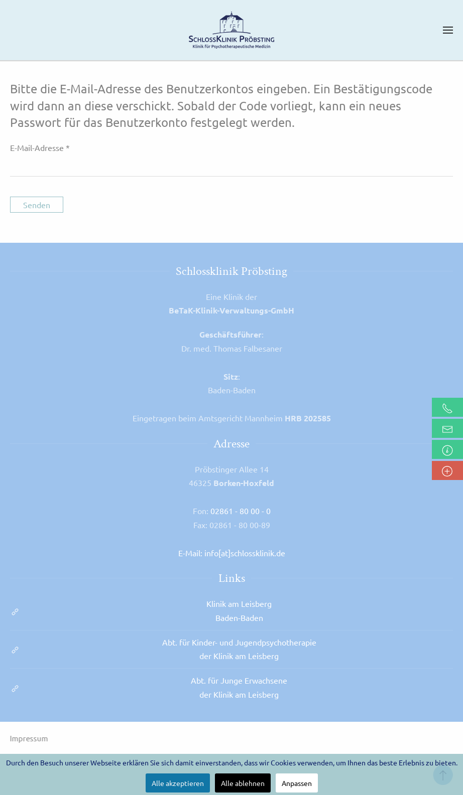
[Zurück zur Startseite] (231, 30)
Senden (36, 205)
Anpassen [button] (297, 782)
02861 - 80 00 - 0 (240, 511)
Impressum (28, 738)
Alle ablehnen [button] (243, 782)
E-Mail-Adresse (40, 147)
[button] (448, 30)
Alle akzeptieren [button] (178, 782)
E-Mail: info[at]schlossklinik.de (231, 553)
